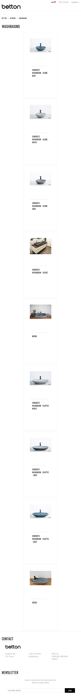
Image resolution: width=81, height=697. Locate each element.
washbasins (23, 18)
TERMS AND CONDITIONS (60, 656)
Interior (13, 18)
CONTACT (55, 659)
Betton (4, 18)
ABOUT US (55, 653)
